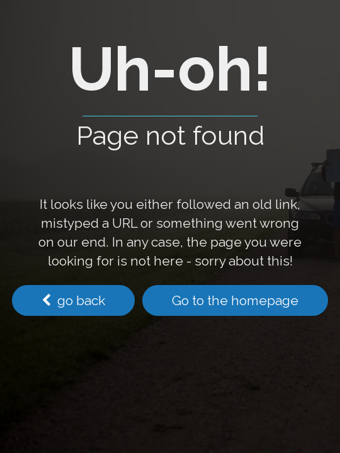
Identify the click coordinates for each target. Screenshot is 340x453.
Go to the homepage (235, 300)
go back (73, 300)
